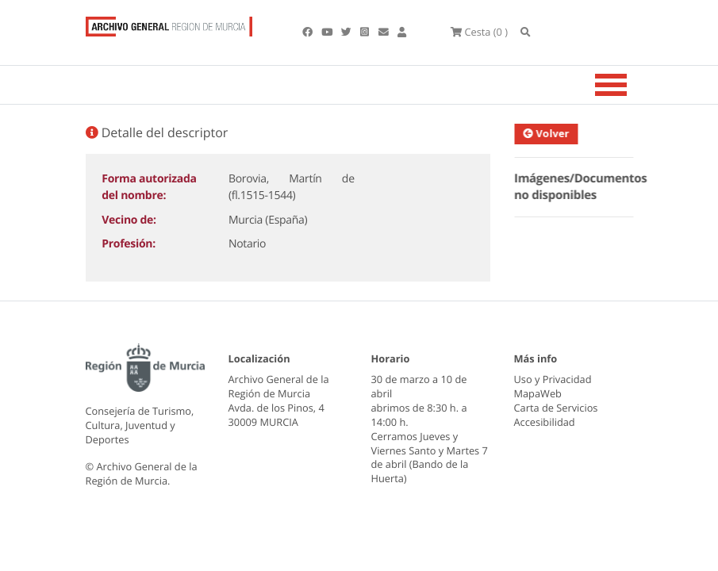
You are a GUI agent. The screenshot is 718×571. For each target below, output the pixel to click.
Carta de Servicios (556, 407)
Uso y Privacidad (553, 379)
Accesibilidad (544, 422)
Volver (549, 133)
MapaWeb (538, 393)
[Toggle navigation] (630, 85)
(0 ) (479, 32)
